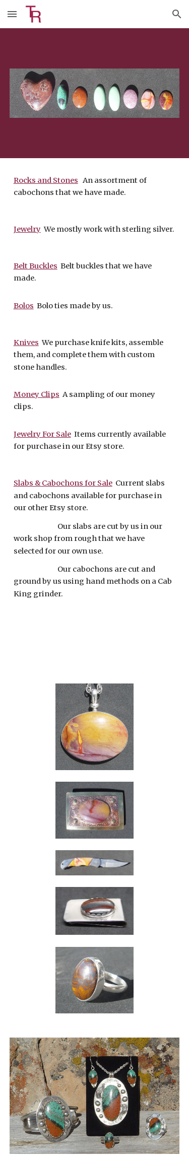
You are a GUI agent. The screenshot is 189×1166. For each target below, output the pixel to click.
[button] (12, 14)
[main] (95, 414)
